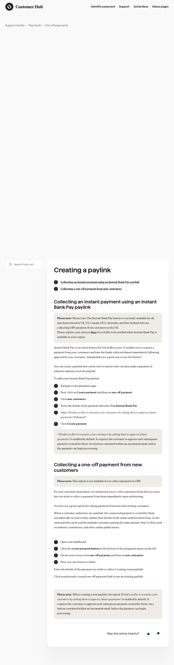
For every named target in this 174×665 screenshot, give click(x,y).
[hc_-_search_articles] (23, 264)
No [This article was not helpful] (158, 634)
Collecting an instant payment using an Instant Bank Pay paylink (100, 282)
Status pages (160, 6)
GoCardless (140, 6)
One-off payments (56, 25)
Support (124, 6)
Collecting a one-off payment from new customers (91, 289)
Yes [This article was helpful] (148, 634)
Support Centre (15, 25)
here (93, 332)
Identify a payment (103, 6)
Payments (35, 25)
